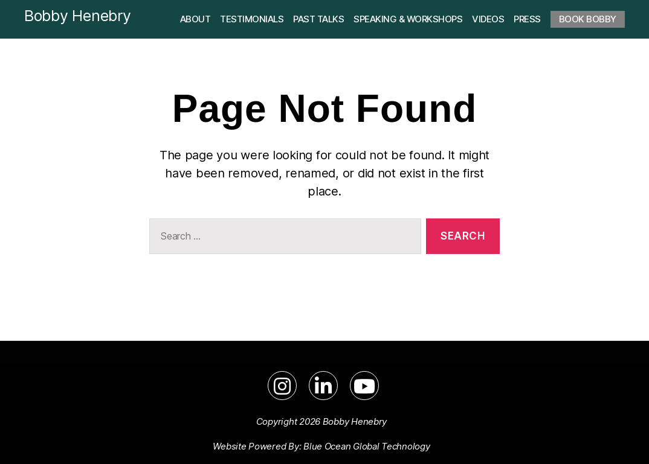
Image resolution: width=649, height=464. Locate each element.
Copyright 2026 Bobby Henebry (321, 421)
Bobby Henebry (77, 16)
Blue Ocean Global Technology (366, 446)
